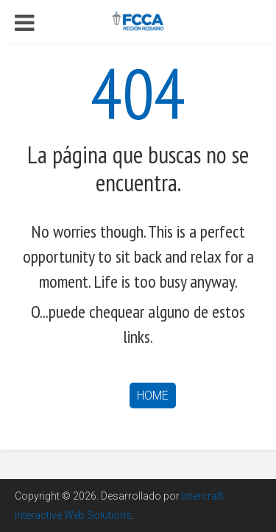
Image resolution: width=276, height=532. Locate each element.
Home (153, 395)
